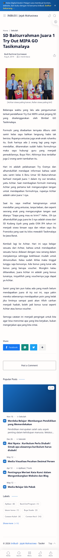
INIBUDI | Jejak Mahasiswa (23, 15)
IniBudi (14, 543)
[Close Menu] (55, 5)
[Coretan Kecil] (33, 516)
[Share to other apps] (42, 347)
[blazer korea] (12, 510)
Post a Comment (29, 365)
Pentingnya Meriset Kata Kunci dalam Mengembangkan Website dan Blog (29, 474)
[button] (49, 15)
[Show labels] (11, 523)
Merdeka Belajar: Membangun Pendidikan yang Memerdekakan (32, 422)
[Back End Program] (29, 503)
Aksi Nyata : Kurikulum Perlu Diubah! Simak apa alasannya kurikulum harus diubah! (29, 447)
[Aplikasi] (22, 468)
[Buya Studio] (30, 510)
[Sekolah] (22, 416)
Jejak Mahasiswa (28, 543)
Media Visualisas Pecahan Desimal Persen (31, 461)
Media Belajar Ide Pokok (21, 486)
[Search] (54, 15)
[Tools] (29, 468)
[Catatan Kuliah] (13, 516)
